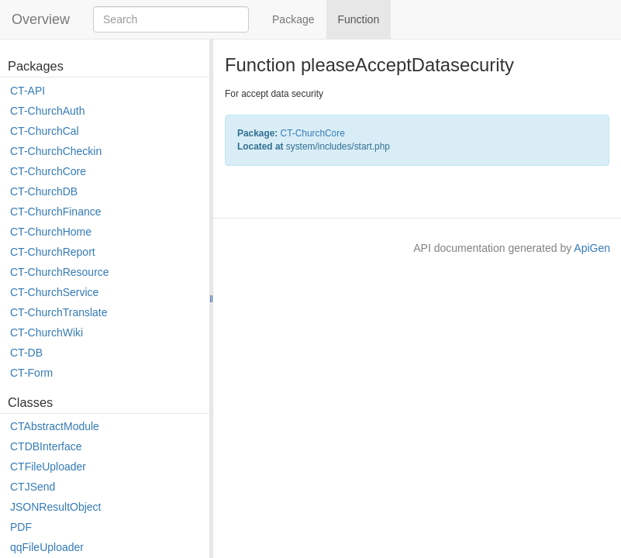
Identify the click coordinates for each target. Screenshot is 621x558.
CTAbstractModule (54, 426)
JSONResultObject (55, 507)
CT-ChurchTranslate (59, 312)
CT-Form (31, 373)
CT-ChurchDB (44, 191)
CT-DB (26, 352)
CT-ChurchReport (52, 252)
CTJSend (32, 486)
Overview (41, 19)
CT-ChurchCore (48, 171)
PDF (21, 527)
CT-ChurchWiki (46, 332)
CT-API (27, 90)
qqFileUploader (47, 547)
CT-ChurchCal (44, 131)
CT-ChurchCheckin (56, 151)
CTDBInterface (46, 446)
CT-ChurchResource (59, 272)
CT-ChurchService (54, 292)
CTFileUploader (48, 466)
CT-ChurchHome (50, 232)
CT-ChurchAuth (47, 111)
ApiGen (592, 248)
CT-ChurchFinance (56, 211)
